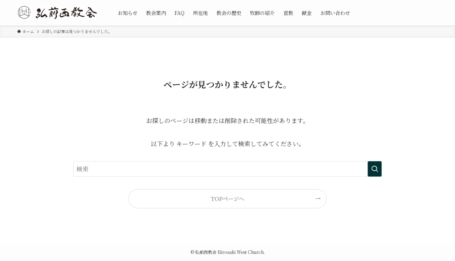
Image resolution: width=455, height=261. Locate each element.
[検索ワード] (227, 169)
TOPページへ (227, 198)
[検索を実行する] (375, 169)
